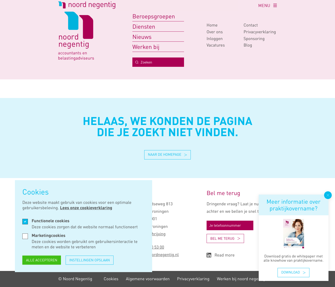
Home (212, 25)
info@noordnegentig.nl (158, 254)
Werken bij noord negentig (241, 278)
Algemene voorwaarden (148, 278)
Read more (221, 255)
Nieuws (141, 36)
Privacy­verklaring (260, 31)
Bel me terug (225, 238)
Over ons (215, 31)
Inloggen (215, 38)
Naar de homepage (167, 154)
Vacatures (216, 45)
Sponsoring (254, 38)
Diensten (143, 26)
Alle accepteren (41, 262)
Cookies (111, 278)
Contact (251, 25)
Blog (248, 45)
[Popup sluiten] (328, 195)
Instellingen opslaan (89, 262)
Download (293, 272)
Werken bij (145, 46)
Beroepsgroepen (153, 16)
